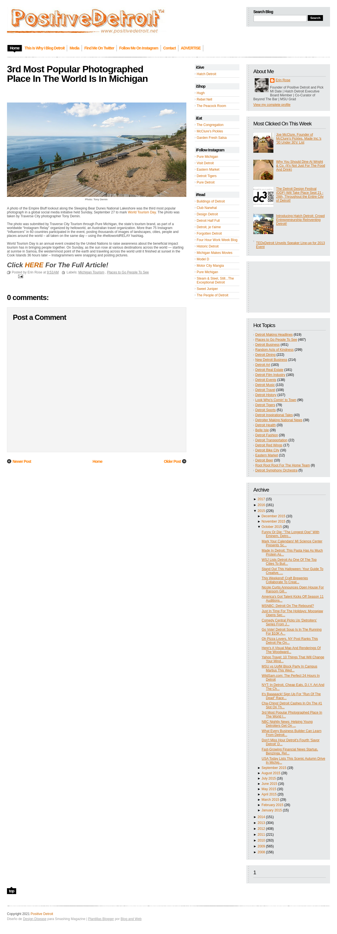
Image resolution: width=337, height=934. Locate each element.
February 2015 (272, 805)
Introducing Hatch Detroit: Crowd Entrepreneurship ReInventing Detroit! (300, 220)
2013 (261, 823)
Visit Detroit (205, 163)
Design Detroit (207, 214)
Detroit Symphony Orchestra (276, 470)
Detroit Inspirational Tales (274, 415)
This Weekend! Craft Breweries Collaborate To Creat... (285, 580)
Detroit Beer (264, 460)
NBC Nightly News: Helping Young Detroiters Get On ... (287, 724)
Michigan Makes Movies (214, 253)
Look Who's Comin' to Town (275, 400)
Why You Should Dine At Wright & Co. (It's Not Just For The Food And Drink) (300, 165)
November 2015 (273, 521)
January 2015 (272, 810)
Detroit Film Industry (270, 375)
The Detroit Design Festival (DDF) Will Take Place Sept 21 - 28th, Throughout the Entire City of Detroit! (300, 194)
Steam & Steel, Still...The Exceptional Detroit (215, 280)
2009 (261, 846)
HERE (34, 265)
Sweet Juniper (207, 289)
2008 (261, 852)
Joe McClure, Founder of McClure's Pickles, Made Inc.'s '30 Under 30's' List (298, 138)
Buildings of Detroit (211, 201)
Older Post (172, 461)
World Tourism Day (142, 212)
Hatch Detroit (206, 74)
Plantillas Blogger (101, 919)
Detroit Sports (265, 410)
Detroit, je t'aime (209, 227)
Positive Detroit (42, 914)
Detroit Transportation (271, 440)
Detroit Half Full (208, 221)
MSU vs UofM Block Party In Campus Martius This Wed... (289, 668)
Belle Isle (262, 430)
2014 (261, 817)
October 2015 (272, 527)
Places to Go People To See (276, 340)
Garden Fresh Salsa (212, 138)
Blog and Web (131, 919)
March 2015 (270, 800)
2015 (261, 511)
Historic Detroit (208, 246)
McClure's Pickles (210, 131)
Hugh (201, 93)
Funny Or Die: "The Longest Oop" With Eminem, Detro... (290, 534)
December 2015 (273, 516)
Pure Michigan (207, 157)
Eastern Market (208, 169)
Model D (203, 259)
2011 (261, 835)
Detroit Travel (265, 390)
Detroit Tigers (206, 176)
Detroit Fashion (266, 435)
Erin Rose (283, 80)
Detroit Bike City (267, 450)
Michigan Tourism (91, 272)
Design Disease (34, 919)
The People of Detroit (212, 295)
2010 (261, 840)
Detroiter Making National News (278, 420)
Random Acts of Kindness (274, 350)
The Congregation (210, 125)
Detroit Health (265, 425)
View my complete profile (271, 105)
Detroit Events (265, 380)
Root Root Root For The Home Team (282, 465)
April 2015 (269, 794)
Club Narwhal (207, 208)
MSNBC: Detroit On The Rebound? (288, 606)
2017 (261, 499)
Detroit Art (262, 365)
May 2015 (269, 789)
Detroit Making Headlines (274, 335)
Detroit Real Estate (269, 370)
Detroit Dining (265, 355)
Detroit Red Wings (268, 445)
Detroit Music (265, 385)
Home (97, 461)
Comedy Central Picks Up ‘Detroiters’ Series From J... (289, 622)
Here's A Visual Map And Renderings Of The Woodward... (291, 650)
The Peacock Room (211, 106)
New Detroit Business (271, 360)
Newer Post (22, 461)
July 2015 (269, 778)
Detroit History (265, 395)
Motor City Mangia (210, 266)
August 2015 (271, 773)
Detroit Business (267, 345)
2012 (261, 829)
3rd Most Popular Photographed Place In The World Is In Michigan (77, 74)
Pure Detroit (206, 182)
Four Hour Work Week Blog (217, 240)
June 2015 (269, 784)
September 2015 (274, 768)
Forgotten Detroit (209, 233)
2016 (261, 505)
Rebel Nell (204, 99)
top (11, 891)
